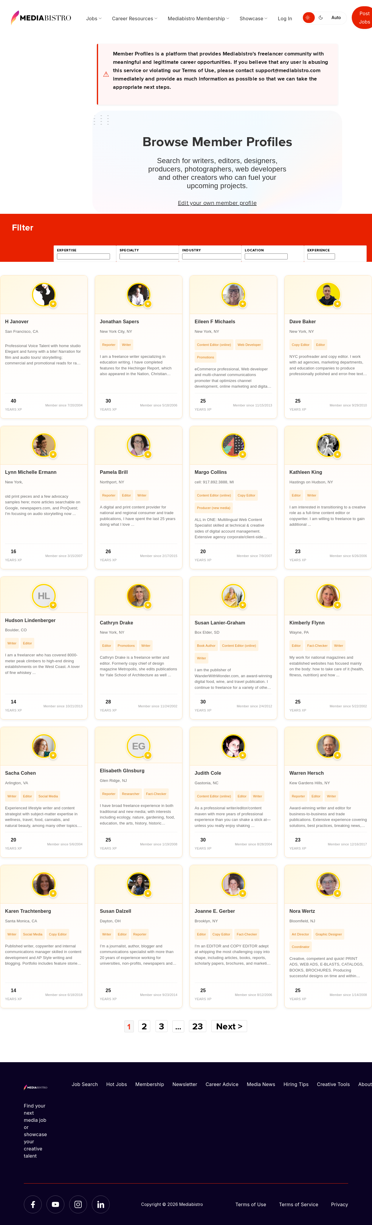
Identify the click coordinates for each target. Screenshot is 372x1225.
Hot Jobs (116, 1084)
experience (318, 250)
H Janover (17, 321)
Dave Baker (302, 321)
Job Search (85, 1084)
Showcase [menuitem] (251, 18)
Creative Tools (333, 1084)
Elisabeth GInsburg (122, 770)
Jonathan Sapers (119, 321)
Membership (149, 1084)
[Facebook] (33, 1204)
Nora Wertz (302, 911)
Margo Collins (211, 472)
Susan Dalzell (115, 911)
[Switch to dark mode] (322, 17)
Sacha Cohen (20, 773)
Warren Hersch (306, 773)
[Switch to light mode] (309, 17)
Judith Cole (208, 773)
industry (191, 250)
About (365, 1084)
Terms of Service (298, 1204)
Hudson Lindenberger (30, 620)
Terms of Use (250, 1204)
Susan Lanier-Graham (220, 622)
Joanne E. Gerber (215, 911)
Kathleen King (305, 472)
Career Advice (222, 1084)
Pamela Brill (114, 472)
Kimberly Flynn (307, 622)
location (254, 250)
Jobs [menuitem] (91, 18)
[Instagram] (78, 1204)
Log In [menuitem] (285, 18)
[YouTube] (55, 1204)
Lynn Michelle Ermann (31, 472)
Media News (261, 1084)
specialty (129, 250)
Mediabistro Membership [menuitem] (196, 18)
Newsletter (184, 1084)
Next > (231, 1026)
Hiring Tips (296, 1084)
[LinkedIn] (101, 1204)
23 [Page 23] (199, 1026)
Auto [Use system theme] (336, 17)
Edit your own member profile (217, 202)
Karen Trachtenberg (28, 911)
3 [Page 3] (161, 1026)
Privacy (339, 1204)
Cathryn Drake (116, 622)
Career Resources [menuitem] (132, 18)
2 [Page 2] (144, 1026)
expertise (67, 250)
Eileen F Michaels (215, 321)
